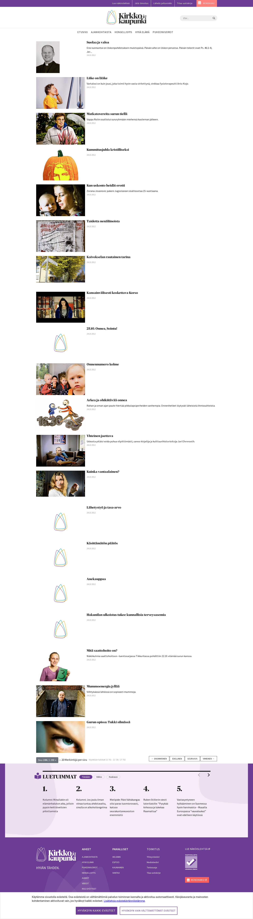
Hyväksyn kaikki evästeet (97, 910)
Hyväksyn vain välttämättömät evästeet (148, 910)
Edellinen (177, 758)
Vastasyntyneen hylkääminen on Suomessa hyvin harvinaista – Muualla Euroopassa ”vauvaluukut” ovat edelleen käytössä (192, 807)
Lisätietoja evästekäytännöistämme (124, 900)
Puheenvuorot (90, 867)
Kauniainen (118, 867)
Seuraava (192, 758)
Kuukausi (113, 776)
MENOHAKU (209, 3)
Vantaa (116, 872)
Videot (85, 883)
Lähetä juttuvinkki (162, 3)
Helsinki (116, 856)
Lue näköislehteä (121, 3)
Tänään (86, 776)
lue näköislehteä (196, 849)
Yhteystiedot (153, 856)
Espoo (115, 862)
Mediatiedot (153, 862)
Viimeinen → (209, 758)
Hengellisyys (89, 872)
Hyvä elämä (88, 862)
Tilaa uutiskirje (184, 3)
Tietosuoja (152, 867)
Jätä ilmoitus (141, 3)
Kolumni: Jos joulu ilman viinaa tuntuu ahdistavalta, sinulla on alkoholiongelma (91, 803)
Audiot (85, 878)
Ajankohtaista (90, 856)
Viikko (99, 776)
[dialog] (126, 905)
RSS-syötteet (89, 888)
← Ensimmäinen (159, 758)
